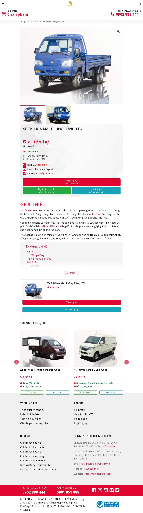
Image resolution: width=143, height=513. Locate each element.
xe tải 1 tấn (95, 214)
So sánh (32, 392)
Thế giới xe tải (46, 173)
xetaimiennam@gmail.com (95, 463)
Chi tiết (57, 392)
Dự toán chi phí (47, 191)
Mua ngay (72, 182)
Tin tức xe (79, 409)
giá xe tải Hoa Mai (52, 226)
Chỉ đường (110, 446)
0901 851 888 (68, 492)
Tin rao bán (80, 418)
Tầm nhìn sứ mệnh (30, 418)
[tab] (33, 203)
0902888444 (92, 468)
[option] (32, 114)
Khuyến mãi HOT (83, 414)
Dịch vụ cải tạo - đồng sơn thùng (38, 469)
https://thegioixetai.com (98, 473)
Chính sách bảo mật (31, 442)
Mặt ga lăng (37, 255)
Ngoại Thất (32, 251)
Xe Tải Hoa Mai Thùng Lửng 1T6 (66, 283)
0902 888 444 (127, 14)
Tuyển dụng (80, 423)
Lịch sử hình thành (30, 414)
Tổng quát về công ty (32, 409)
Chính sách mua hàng (32, 456)
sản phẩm (17, 14)
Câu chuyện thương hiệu (34, 423)
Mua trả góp (96, 191)
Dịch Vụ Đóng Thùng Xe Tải (35, 465)
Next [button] (126, 362)
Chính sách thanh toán (33, 460)
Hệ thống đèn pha (41, 258)
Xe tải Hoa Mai (28, 210)
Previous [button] (16, 362)
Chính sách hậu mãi (31, 451)
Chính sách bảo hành (32, 447)
